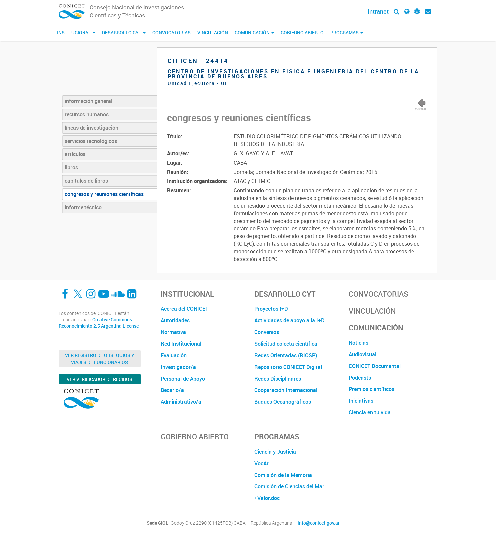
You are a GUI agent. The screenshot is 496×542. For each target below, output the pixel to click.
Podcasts (360, 377)
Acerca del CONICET (184, 308)
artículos (75, 154)
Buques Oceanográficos (282, 401)
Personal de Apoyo (183, 378)
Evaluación (174, 355)
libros (71, 167)
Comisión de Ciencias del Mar (289, 486)
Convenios (266, 332)
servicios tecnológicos (91, 141)
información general (88, 101)
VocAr (261, 463)
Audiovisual (362, 354)
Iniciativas (361, 400)
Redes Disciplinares (277, 378)
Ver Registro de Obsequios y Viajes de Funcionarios (99, 358)
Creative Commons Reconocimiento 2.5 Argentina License (99, 323)
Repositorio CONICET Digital (288, 367)
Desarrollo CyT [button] (124, 32)
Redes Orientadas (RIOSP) (285, 355)
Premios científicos (371, 389)
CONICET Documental (375, 366)
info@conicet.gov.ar (319, 523)
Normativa (173, 332)
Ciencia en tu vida (370, 412)
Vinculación (212, 32)
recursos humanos (87, 114)
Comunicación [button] (254, 32)
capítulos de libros (86, 180)
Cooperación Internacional (285, 390)
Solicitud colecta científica (285, 343)
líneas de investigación (91, 127)
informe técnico (83, 207)
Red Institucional (181, 343)
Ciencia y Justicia (275, 451)
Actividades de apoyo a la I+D (289, 320)
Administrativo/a (181, 401)
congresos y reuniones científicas (104, 194)
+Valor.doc (267, 498)
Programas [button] (346, 32)
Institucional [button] (76, 32)
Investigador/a (178, 367)
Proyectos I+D (271, 308)
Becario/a (172, 390)
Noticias (358, 342)
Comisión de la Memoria (283, 475)
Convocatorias (171, 32)
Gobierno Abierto (302, 32)
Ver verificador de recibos (99, 379)
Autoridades (175, 320)
